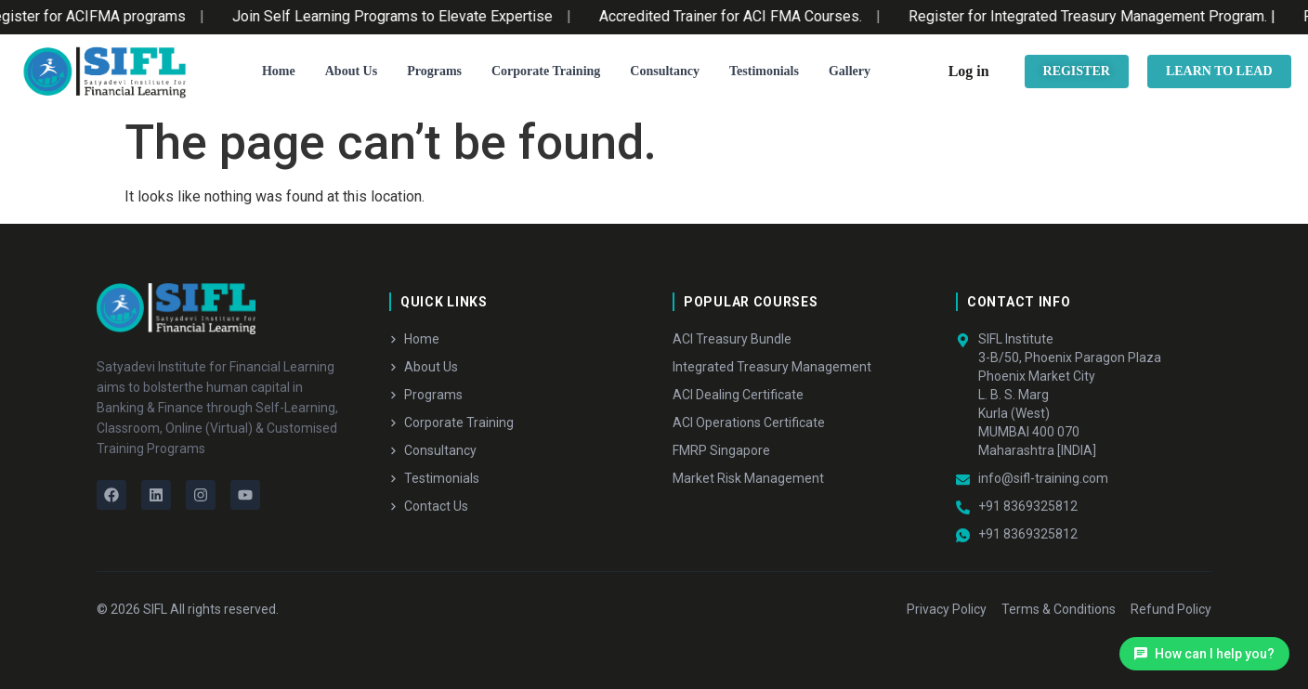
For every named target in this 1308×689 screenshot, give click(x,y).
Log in (968, 71)
